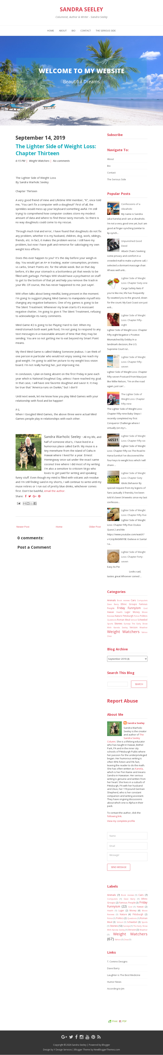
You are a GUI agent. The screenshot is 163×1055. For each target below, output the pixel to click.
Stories (118, 623)
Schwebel (142, 619)
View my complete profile (121, 821)
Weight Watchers (39, 161)
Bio (73, 30)
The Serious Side (106, 30)
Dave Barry (113, 604)
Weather (143, 627)
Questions (111, 620)
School (134, 620)
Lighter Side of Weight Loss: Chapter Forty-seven (133, 556)
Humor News (114, 981)
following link (114, 816)
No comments (61, 161)
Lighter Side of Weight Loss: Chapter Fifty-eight (133, 320)
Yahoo (144, 632)
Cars (133, 600)
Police (136, 616)
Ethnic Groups (129, 604)
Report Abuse (122, 701)
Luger (127, 611)
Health (119, 612)
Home (50, 30)
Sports (110, 623)
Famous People (127, 902)
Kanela (139, 768)
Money (136, 611)
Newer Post (22, 526)
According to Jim (115, 988)
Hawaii (110, 611)
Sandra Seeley (81, 9)
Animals (111, 600)
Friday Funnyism (129, 608)
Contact (85, 30)
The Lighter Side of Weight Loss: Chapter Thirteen (56, 150)
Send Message (118, 867)
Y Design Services (63, 1049)
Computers (142, 600)
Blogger (106, 1044)
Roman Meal (123, 619)
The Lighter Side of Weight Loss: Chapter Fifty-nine (133, 399)
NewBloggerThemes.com (107, 1049)
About (63, 30)
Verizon (134, 627)
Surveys (127, 623)
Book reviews (123, 600)
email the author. (54, 491)
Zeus (109, 636)
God (145, 608)
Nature (118, 615)
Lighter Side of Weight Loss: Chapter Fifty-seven (133, 361)
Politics (143, 615)
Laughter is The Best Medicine (123, 975)
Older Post (95, 526)
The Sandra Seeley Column (125, 738)
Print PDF (117, 1021)
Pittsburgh (128, 615)
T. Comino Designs (117, 961)
